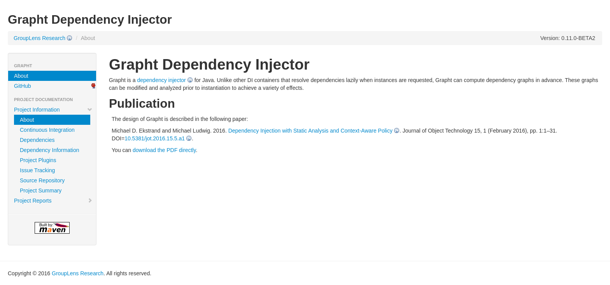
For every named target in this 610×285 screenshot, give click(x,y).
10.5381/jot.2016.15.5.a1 (154, 138)
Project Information (53, 110)
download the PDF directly (164, 150)
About (21, 76)
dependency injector (161, 80)
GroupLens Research (39, 38)
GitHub (22, 86)
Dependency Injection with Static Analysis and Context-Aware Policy (310, 131)
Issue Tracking (37, 170)
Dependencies (37, 140)
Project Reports (53, 201)
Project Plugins (38, 160)
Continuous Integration (47, 130)
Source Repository (42, 180)
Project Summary (40, 190)
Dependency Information (49, 150)
